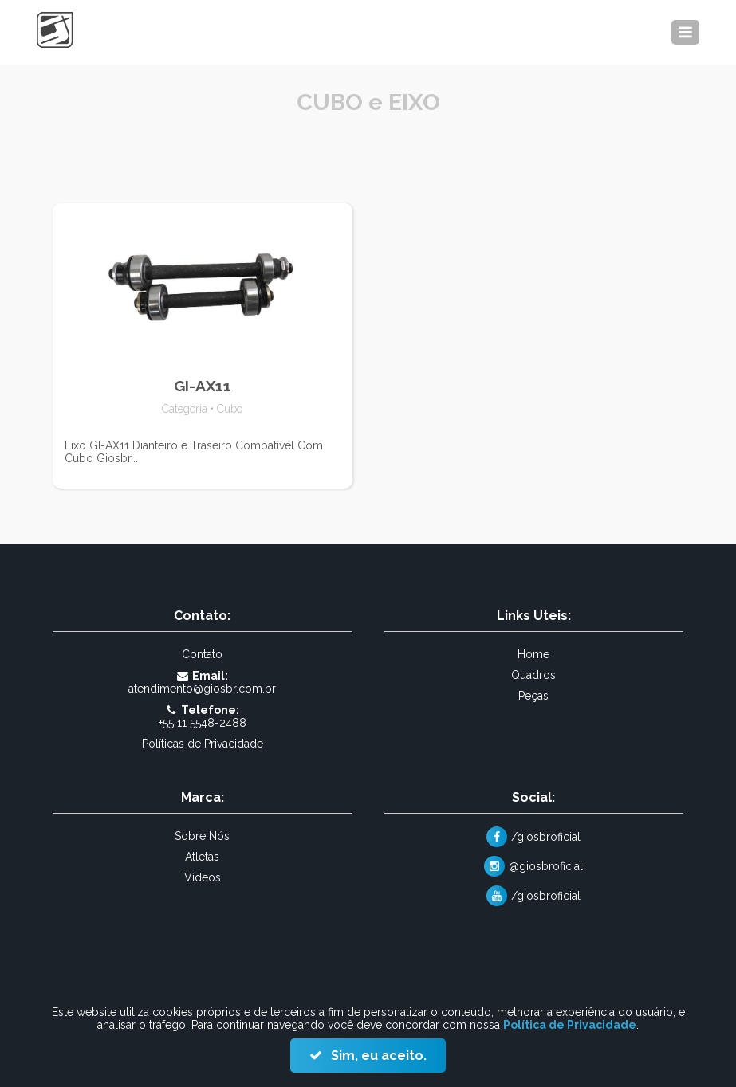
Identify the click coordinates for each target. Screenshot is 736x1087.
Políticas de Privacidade (202, 743)
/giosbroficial (546, 836)
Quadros (533, 675)
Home (533, 654)
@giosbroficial (546, 866)
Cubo (229, 408)
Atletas (202, 856)
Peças (533, 695)
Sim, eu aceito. (377, 1055)
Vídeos (202, 877)
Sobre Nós (202, 836)
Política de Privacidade (569, 1024)
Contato (202, 654)
